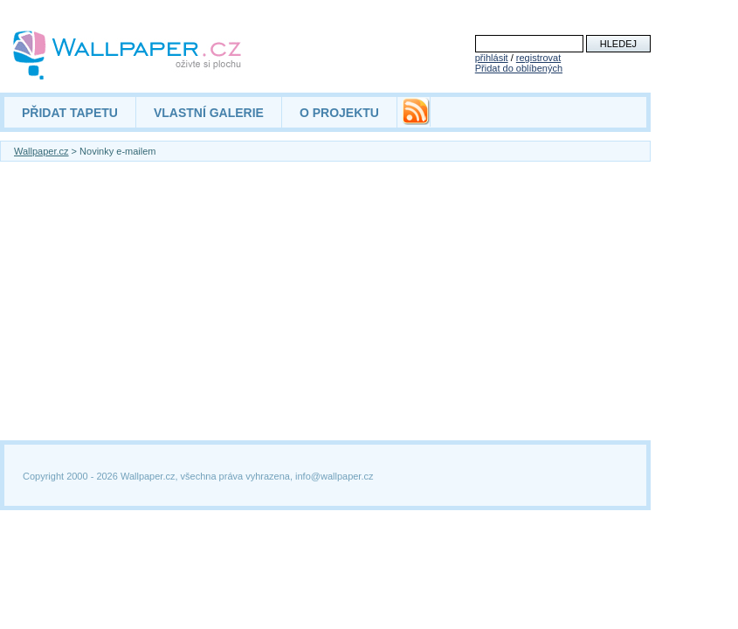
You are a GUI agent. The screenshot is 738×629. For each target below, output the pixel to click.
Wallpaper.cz (41, 151)
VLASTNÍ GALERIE (209, 113)
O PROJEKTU (339, 113)
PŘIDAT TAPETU (70, 113)
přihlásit (491, 57)
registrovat (538, 57)
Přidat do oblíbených (518, 68)
